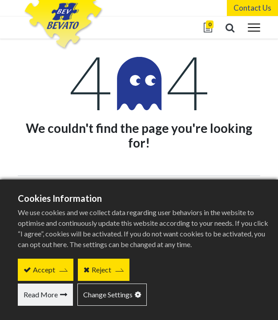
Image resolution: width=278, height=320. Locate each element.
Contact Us (252, 7)
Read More (41, 294)
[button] (230, 27)
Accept (44, 269)
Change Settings (108, 294)
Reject (101, 269)
